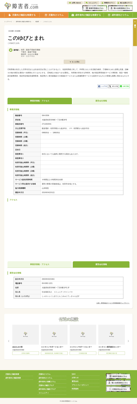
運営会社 (75, 381)
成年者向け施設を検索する (23, 21)
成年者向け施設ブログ (47, 389)
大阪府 (37, 21)
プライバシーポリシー (80, 385)
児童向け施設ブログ (46, 385)
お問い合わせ (76, 3)
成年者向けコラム (45, 377)
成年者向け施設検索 (13, 377)
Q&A (74, 374)
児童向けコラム (45, 374)
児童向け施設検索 (12, 374)
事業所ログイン (109, 3)
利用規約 (75, 388)
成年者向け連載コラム (47, 381)
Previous (9, 340)
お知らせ (75, 377)
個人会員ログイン (126, 3)
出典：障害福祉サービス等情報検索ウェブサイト (113, 302)
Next (128, 340)
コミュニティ (92, 3)
